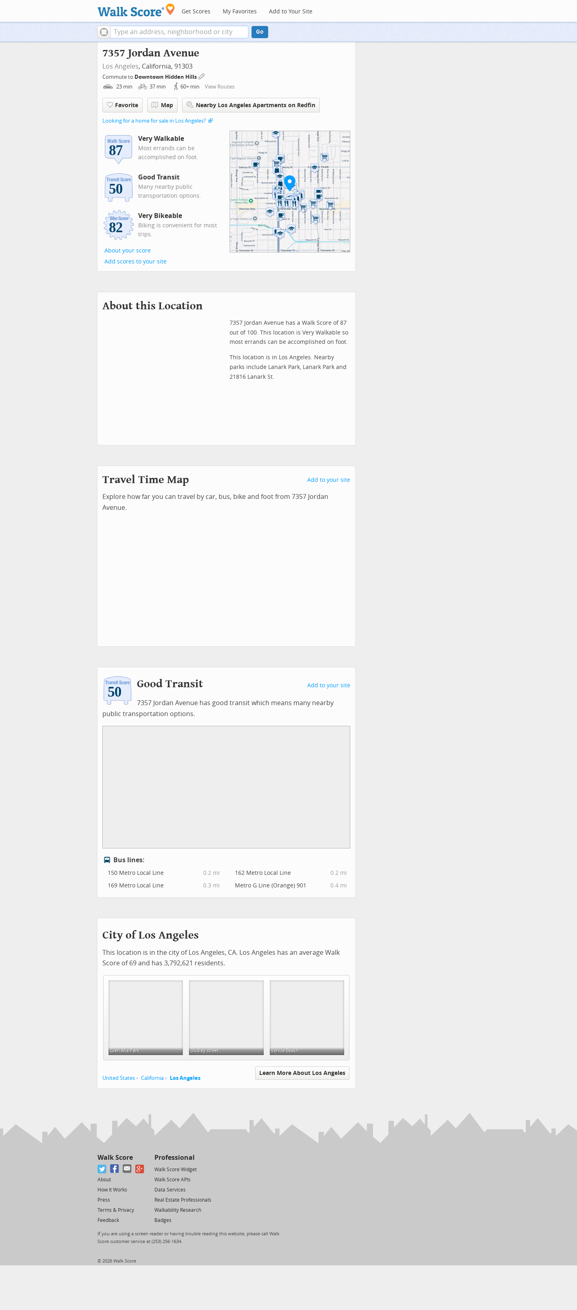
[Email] (127, 1169)
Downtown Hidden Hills (166, 77)
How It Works (112, 1190)
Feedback (108, 1220)
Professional (174, 1157)
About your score (127, 250)
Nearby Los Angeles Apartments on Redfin (251, 105)
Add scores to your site (135, 261)
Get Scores (196, 11)
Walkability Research (177, 1210)
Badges (162, 1220)
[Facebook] (114, 1169)
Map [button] (162, 105)
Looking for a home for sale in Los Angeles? (154, 121)
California (152, 1078)
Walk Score (115, 1157)
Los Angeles (120, 66)
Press (104, 1200)
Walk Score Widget (175, 1169)
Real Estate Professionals (182, 1200)
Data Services (170, 1190)
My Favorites (240, 11)
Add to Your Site (290, 11)
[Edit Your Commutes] (202, 76)
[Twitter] (102, 1169)
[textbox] (179, 32)
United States (118, 1078)
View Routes (219, 87)
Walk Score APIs (172, 1180)
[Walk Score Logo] (136, 10)
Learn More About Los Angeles (302, 1073)
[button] (104, 32)
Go (260, 31)
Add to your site (328, 480)
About (104, 1180)
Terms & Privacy (116, 1210)
